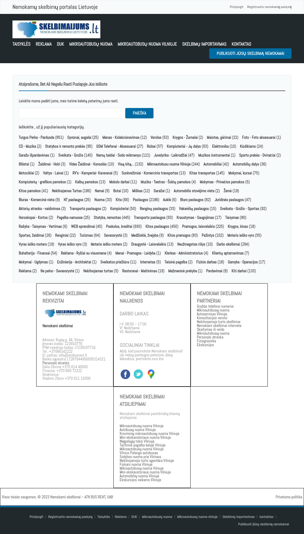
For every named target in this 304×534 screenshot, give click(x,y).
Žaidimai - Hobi (49, 164)
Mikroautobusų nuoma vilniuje (147, 44)
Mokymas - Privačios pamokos (222, 182)
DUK (60, 44)
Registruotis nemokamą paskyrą (269, 6)
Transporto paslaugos (85, 208)
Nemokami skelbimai (57, 325)
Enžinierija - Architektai (74, 262)
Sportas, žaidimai (31, 235)
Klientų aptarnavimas (228, 253)
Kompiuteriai (119, 208)
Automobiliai (213, 164)
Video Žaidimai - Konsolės (88, 164)
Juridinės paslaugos (229, 199)
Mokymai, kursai (240, 173)
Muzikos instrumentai (214, 155)
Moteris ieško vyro (240, 235)
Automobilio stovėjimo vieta (194, 190)
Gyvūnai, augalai (79, 137)
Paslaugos (140, 199)
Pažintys (208, 235)
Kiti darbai (239, 271)
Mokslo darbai (119, 182)
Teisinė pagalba (175, 262)
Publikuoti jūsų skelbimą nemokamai (250, 53)
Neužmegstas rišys (191, 244)
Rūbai (151, 146)
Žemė (228, 190)
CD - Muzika (27, 146)
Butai (117, 190)
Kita (119, 199)
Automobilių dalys (246, 164)
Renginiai (62, 235)
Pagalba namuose (70, 217)
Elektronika (220, 146)
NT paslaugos (73, 199)
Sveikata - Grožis (70, 155)
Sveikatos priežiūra (114, 262)
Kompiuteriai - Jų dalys (184, 146)
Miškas (137, 190)
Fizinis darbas (206, 262)
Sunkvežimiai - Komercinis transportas (150, 173)
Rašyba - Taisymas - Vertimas (40, 226)
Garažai (159, 190)
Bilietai (24, 164)
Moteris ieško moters (106, 244)
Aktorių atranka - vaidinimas (39, 208)
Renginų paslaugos (154, 208)
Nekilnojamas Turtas (67, 190)
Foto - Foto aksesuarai (258, 137)
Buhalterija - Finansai (34, 253)
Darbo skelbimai (228, 244)
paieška (139, 113)
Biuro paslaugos (191, 199)
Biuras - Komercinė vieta (36, 199)
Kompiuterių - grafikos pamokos (42, 182)
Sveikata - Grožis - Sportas (239, 208)
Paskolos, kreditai (119, 226)
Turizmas (86, 235)
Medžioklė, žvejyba (145, 235)
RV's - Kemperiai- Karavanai (92, 173)
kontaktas (241, 44)
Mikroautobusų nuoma (90, 44)
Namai (99, 190)
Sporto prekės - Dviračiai (257, 155)
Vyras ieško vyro (69, 244)
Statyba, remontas (107, 217)
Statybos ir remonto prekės (65, 146)
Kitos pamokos (30, 190)
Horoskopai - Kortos (33, 217)
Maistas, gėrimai (219, 137)
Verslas (156, 137)
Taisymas (232, 217)
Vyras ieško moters (33, 244)
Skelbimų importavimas (204, 44)
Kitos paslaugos (157, 226)
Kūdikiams (248, 146)
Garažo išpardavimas (34, 155)
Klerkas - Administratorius (183, 253)
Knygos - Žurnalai (185, 137)
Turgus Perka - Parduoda (36, 137)
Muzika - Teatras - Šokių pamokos (166, 182)
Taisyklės (21, 44)
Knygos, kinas (238, 226)
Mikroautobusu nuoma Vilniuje (168, 164)
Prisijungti (236, 6)
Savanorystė (113, 235)
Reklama (43, 44)
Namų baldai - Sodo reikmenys (118, 155)
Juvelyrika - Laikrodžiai (170, 155)
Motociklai (26, 173)
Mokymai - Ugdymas (33, 262)
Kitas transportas (202, 173)
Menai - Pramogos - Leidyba (135, 253)
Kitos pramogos (178, 235)
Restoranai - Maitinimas (139, 271)
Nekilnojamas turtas (98, 271)
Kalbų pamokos (87, 182)
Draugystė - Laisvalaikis (148, 244)
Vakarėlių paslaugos (194, 208)
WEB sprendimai (83, 226)
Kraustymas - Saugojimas (195, 217)
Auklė (167, 199)
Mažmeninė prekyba (182, 271)
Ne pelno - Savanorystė (57, 271)
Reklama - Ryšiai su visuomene (83, 253)
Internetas (147, 262)
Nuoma (99, 199)
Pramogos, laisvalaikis (198, 226)
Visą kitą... (126, 164)
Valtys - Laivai (53, 173)
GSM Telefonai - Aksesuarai (116, 146)
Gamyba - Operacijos (243, 262)
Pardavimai (214, 271)
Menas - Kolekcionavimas (121, 137)
